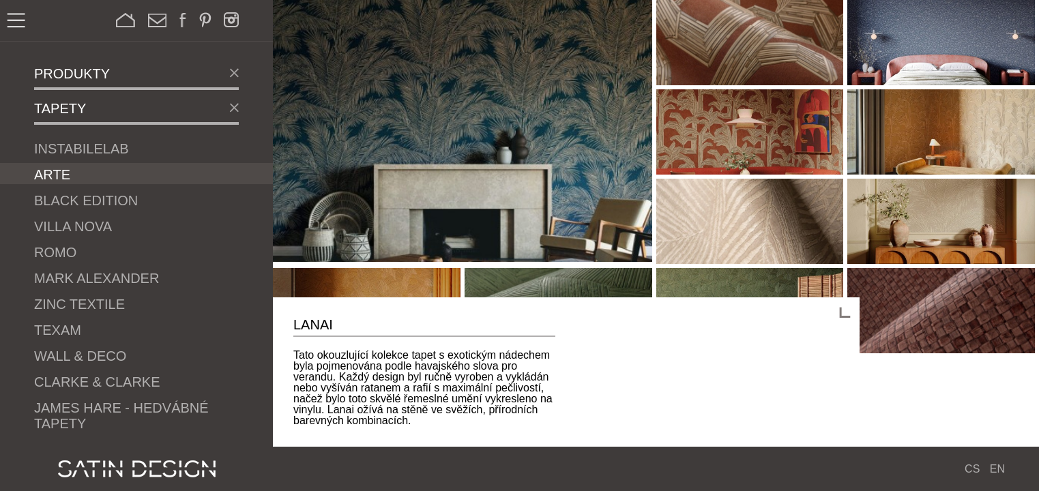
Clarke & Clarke (97, 381)
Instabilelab (81, 148)
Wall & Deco (80, 355)
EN (997, 469)
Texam (57, 330)
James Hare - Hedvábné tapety (121, 415)
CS (972, 469)
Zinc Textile (79, 304)
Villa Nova (73, 226)
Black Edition (86, 200)
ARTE (52, 174)
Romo (55, 252)
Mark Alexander (96, 278)
